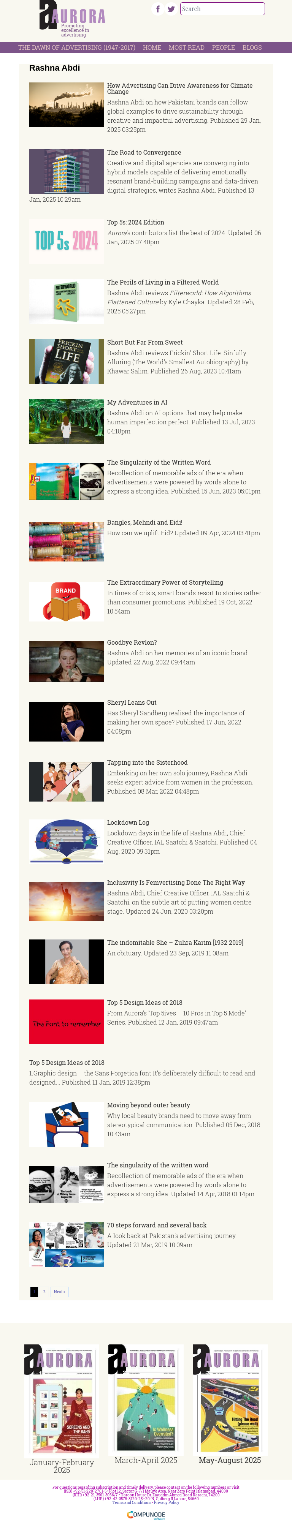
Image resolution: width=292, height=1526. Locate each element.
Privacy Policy (166, 1502)
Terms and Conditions (132, 1502)
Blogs (252, 47)
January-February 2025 (62, 1466)
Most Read (187, 47)
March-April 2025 (146, 1460)
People (223, 47)
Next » (59, 1291)
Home (152, 47)
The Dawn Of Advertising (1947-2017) (76, 47)
